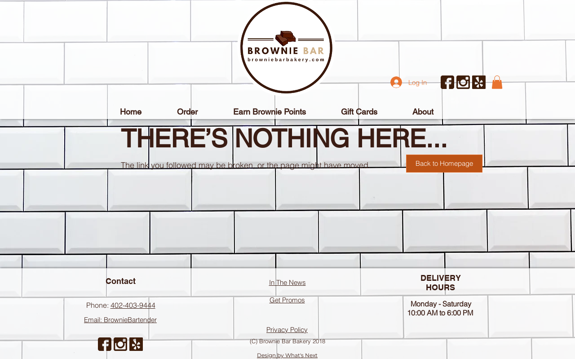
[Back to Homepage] (444, 164)
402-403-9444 (133, 305)
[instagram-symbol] (463, 82)
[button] (497, 82)
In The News (287, 282)
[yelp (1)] (479, 82)
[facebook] (447, 82)
